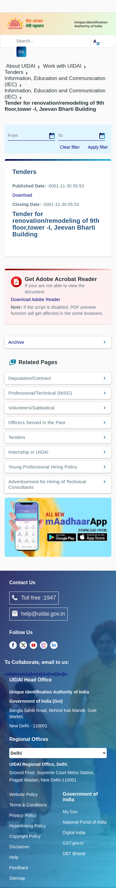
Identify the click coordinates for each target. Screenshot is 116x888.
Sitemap (17, 878)
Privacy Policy (22, 815)
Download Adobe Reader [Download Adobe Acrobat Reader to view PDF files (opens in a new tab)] (35, 299)
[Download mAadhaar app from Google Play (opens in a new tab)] (58, 526)
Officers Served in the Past (36, 422)
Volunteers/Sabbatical (31, 407)
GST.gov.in (73, 843)
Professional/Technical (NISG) (40, 393)
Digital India (74, 832)
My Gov (70, 811)
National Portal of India (85, 822)
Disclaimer (19, 846)
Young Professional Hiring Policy (42, 466)
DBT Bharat (74, 853)
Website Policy (23, 794)
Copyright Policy (25, 836)
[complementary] (13, 645)
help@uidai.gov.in (38, 614)
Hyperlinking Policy (27, 825)
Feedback (18, 867)
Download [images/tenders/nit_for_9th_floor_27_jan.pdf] (22, 195)
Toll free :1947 (34, 598)
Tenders (16, 437)
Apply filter (98, 147)
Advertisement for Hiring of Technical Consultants (47, 484)
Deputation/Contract (29, 378)
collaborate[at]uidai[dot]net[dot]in (36, 674)
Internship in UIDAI (28, 452)
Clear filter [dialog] (70, 147)
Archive (16, 342)
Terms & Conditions (28, 804)
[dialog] (52, 136)
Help (13, 857)
